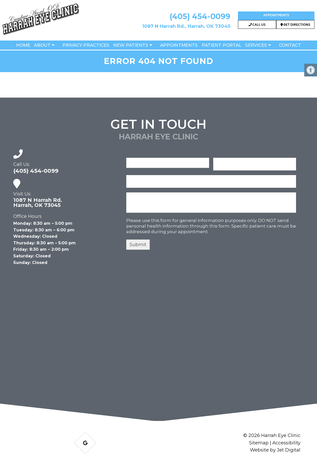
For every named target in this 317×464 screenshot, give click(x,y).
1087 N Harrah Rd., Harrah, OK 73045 (186, 26)
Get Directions (295, 25)
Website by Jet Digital (275, 450)
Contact (290, 45)
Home (23, 45)
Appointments (276, 15)
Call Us (257, 25)
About (42, 45)
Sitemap (259, 443)
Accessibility (286, 443)
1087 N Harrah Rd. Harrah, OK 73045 (37, 202)
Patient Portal (221, 45)
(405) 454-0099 (200, 16)
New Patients (130, 45)
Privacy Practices (85, 45)
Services (256, 45)
